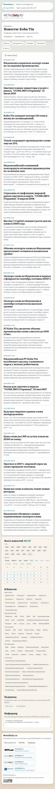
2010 (29, 547)
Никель (13, 647)
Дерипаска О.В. (9, 595)
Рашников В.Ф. (31, 595)
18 (7, 579)
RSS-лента (9, 706)
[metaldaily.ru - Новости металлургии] (19, 762)
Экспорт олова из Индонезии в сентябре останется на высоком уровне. (23, 303)
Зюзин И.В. (38, 599)
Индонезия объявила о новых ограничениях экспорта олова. (23, 515)
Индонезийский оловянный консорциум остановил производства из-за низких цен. (27, 168)
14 (27, 576)
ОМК (13, 620)
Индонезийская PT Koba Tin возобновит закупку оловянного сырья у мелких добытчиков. (24, 361)
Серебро (38, 654)
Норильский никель (43, 616)
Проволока (15, 654)
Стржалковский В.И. (11, 610)
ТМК (34, 616)
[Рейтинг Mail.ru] (7, 780)
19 (14, 579)
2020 (39, 550)
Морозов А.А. (45, 603)
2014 (6, 550)
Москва (7, 641)
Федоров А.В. (34, 606)
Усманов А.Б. (20, 599)
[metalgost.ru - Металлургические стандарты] (19, 756)
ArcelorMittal (20, 620)
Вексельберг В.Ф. (10, 606)
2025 (24, 554)
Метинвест (8, 623)
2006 (7, 547)
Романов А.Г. (42, 595)
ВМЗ (15, 623)
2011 (35, 547)
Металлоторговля (28, 675)
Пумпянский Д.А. (10, 603)
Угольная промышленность (34, 668)
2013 (45, 547)
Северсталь (8, 616)
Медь (6, 647)
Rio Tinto (21, 623)
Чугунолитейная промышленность (27, 690)
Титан (45, 654)
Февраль (14, 560)
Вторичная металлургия (12, 671)
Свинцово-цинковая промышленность (16, 682)
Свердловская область (12, 637)
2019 (33, 550)
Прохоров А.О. (9, 599)
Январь (7, 560)
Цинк (6, 651)
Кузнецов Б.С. (34, 603)
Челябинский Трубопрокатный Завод (38, 620)
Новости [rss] (12, 55)
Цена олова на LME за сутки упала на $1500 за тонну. (26, 438)
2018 (28, 550)
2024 (18, 554)
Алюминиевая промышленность (14, 668)
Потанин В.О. (21, 595)
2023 (12, 554)
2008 (18, 547)
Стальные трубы (41, 651)
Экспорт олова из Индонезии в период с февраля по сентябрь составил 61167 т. (27, 277)
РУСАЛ (22, 616)
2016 (17, 550)
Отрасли (6, 48)
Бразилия (24, 637)
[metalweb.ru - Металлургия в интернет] (19, 750)
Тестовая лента (9, 690)
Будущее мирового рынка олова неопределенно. (23, 413)
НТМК (34, 623)
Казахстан (29, 633)
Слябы (7, 654)
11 (7, 576)
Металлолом (45, 647)
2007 (12, 547)
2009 (24, 547)
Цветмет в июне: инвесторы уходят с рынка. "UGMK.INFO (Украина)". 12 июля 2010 (26, 90)
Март (20, 560)
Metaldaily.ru (8, 37)
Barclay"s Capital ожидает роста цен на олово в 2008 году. (27, 222)
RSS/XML (22, 743)
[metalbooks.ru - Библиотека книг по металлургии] (19, 769)
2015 (12, 550)
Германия (21, 633)
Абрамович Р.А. (22, 606)
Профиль (23, 654)
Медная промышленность (12, 675)
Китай (20, 630)
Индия (38, 630)
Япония (45, 630)
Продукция (41, 43)
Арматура (20, 647)
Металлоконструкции (32, 647)
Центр (7, 633)
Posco (28, 623)
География (29, 43)
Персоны (6, 43)
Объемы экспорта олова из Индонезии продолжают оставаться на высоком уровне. (27, 250)
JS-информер (20, 706)
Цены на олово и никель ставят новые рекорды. (27, 490)
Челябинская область (36, 637)
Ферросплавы (29, 651)
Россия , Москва (29, 630)
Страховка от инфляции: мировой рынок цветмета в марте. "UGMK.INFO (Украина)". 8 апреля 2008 (26, 195)
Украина (7, 630)
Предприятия (19, 37)
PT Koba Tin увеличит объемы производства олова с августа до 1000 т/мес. (26, 331)
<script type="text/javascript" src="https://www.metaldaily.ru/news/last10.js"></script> (27, 723)
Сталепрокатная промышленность (15, 661)
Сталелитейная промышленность (37, 686)
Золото (13, 651)
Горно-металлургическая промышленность (17, 664)
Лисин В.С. (29, 599)
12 (14, 576)
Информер (31, 743)
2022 (7, 554)
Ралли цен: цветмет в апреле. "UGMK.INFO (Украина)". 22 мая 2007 (25, 388)
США (14, 630)
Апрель (26, 560)
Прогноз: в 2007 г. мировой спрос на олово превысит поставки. (25, 465)
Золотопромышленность (12, 679)
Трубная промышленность (40, 664)
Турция (13, 633)
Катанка (20, 651)
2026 (30, 554)
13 (20, 576)
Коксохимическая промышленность (32, 679)
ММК (16, 616)
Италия (37, 633)
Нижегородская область (19, 641)
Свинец (31, 654)
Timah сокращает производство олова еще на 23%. (27, 142)
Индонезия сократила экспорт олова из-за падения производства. (26, 64)
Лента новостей (10, 743)
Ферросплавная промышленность (15, 686)
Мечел (7, 620)
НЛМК (28, 616)
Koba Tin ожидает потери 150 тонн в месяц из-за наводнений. (25, 117)
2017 (22, 550)
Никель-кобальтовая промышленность (33, 671)
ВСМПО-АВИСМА (44, 623)
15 (34, 576)
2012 (40, 547)
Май (31, 560)
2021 (44, 550)
